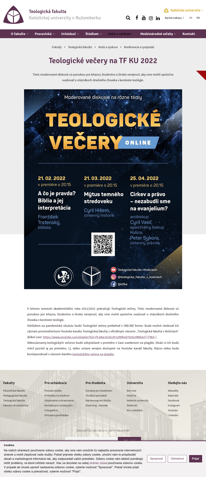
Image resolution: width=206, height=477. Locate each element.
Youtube (173, 410)
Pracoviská (43, 33)
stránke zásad (98, 463)
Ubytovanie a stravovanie (59, 400)
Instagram (174, 405)
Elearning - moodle (97, 405)
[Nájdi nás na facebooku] (136, 17)
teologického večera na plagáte (93, 354)
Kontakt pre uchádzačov (58, 405)
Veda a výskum (119, 33)
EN (198, 17)
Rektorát (132, 405)
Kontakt (188, 33)
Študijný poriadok (96, 395)
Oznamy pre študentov (99, 390)
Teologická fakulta (80, 47)
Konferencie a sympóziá (139, 47)
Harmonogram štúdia (98, 400)
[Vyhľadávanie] (128, 17)
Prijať (195, 458)
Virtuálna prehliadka (56, 415)
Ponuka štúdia (52, 390)
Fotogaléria (51, 410)
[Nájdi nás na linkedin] (157, 17)
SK (190, 17)
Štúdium (92, 33)
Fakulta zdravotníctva (15, 405)
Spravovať (156, 458)
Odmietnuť (177, 458)
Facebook (173, 400)
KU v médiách (135, 410)
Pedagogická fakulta (15, 395)
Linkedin (173, 415)
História (131, 395)
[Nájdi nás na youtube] (143, 17)
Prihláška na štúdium (56, 395)
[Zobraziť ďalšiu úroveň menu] (184, 18)
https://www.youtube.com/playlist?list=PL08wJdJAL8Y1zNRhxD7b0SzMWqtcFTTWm (99, 337)
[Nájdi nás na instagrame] (150, 17)
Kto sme (131, 390)
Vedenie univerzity (137, 400)
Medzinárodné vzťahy (156, 33)
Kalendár (173, 395)
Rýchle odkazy (173, 18)
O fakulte (18, 33)
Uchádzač (68, 33)
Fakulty (57, 47)
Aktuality (173, 390)
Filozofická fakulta (14, 390)
